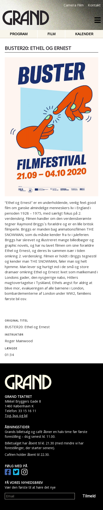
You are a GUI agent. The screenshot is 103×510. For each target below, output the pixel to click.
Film (51, 33)
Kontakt (94, 5)
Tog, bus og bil (16, 415)
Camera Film (74, 5)
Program (18, 33)
